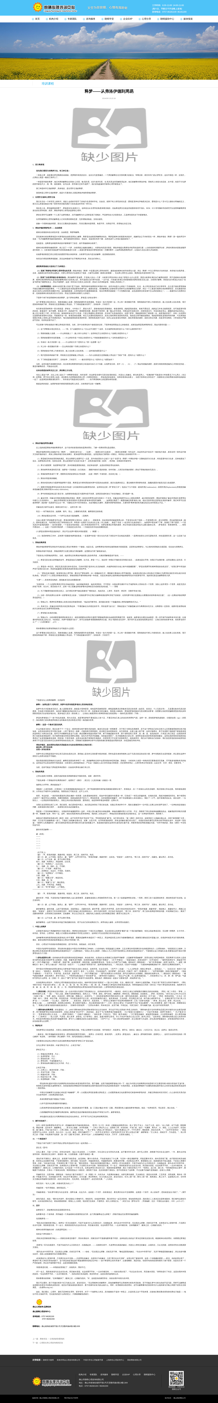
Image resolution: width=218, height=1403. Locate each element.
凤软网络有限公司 (134, 1360)
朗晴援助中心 (167, 19)
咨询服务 (90, 19)
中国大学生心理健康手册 (93, 1360)
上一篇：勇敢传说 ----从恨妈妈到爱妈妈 (48, 1339)
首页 (37, 19)
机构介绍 (53, 19)
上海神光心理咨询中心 (115, 1360)
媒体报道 (188, 19)
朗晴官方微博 (48, 1360)
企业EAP (127, 19)
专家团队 (72, 19)
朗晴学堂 (109, 19)
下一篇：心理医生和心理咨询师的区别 (47, 1343)
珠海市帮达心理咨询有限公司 (68, 1360)
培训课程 (48, 83)
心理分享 (146, 19)
